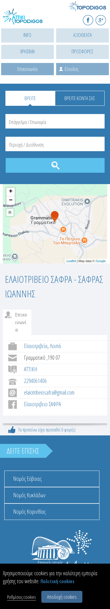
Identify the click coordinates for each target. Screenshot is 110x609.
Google (101, 261)
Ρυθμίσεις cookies (21, 597)
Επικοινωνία (27, 69)
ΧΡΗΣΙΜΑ (27, 51)
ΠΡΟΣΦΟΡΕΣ (82, 51)
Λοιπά (55, 346)
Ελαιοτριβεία (36, 346)
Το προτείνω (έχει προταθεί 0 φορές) (47, 429)
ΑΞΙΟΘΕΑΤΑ (82, 34)
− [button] (11, 200)
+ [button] (11, 191)
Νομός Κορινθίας (29, 511)
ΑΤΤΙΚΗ (30, 369)
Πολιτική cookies (57, 581)
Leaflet (71, 261)
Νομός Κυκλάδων (29, 495)
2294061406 (35, 381)
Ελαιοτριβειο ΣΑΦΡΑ (42, 404)
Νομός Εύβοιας (27, 478)
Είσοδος (71, 69)
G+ (104, 18)
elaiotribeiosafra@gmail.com (49, 392)
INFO (27, 34)
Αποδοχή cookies (62, 596)
